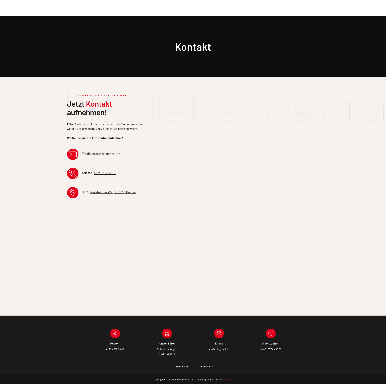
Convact (228, 379)
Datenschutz (206, 366)
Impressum (182, 366)
